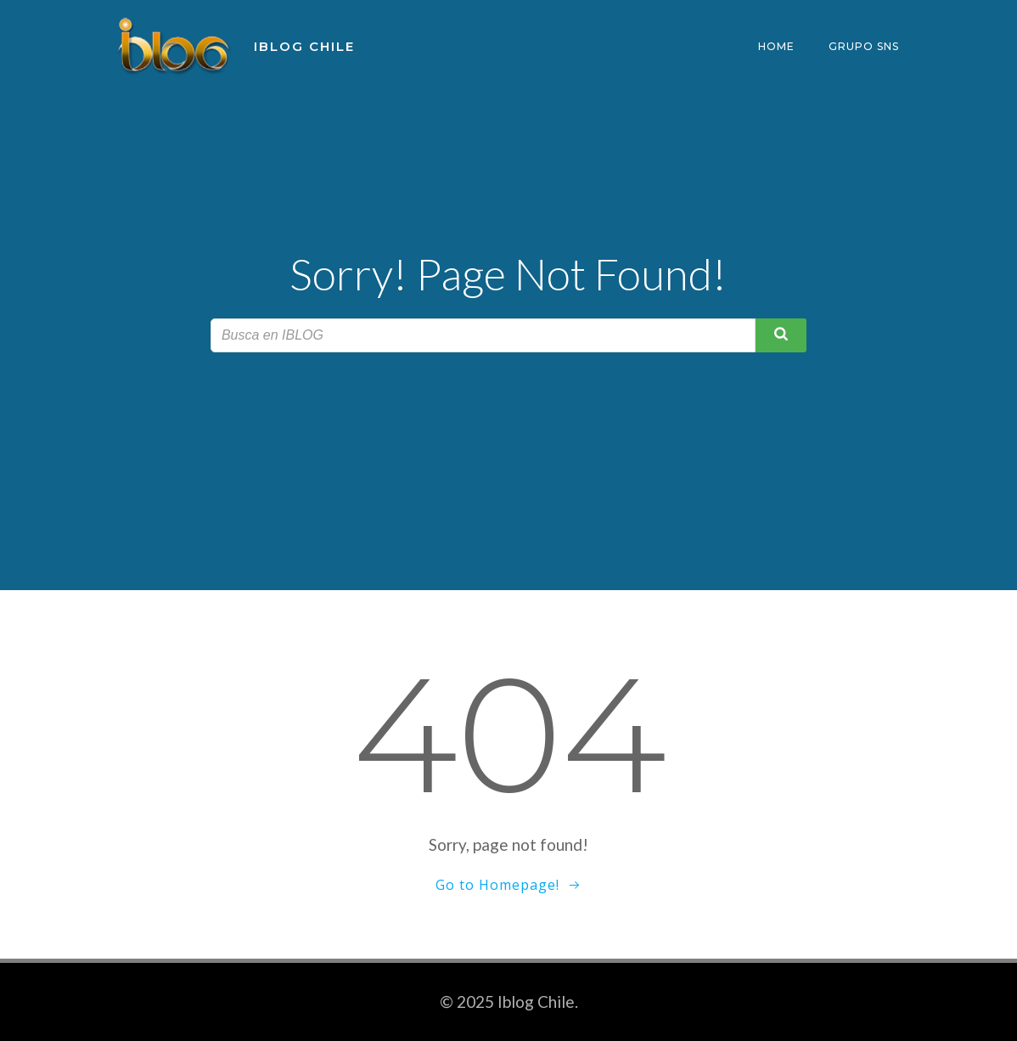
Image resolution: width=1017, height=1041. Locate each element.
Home (776, 46)
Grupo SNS (864, 46)
